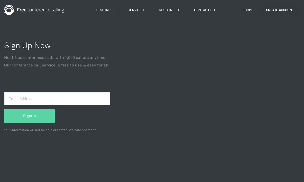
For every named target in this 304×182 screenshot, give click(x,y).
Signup (29, 116)
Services (136, 10)
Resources (169, 10)
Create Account (280, 10)
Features (104, 10)
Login (247, 10)
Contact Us (204, 10)
